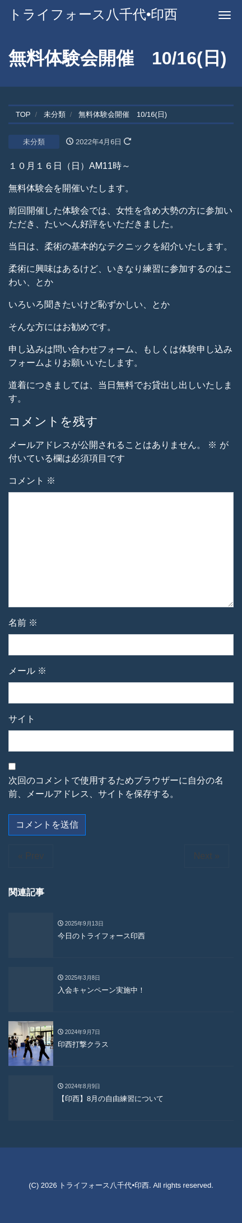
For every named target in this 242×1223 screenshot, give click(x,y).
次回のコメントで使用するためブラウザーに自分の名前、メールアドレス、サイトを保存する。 (116, 787)
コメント (31, 480)
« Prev (31, 856)
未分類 (34, 142)
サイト (21, 719)
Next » (207, 856)
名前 (23, 622)
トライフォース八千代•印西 (93, 14)
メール (27, 671)
